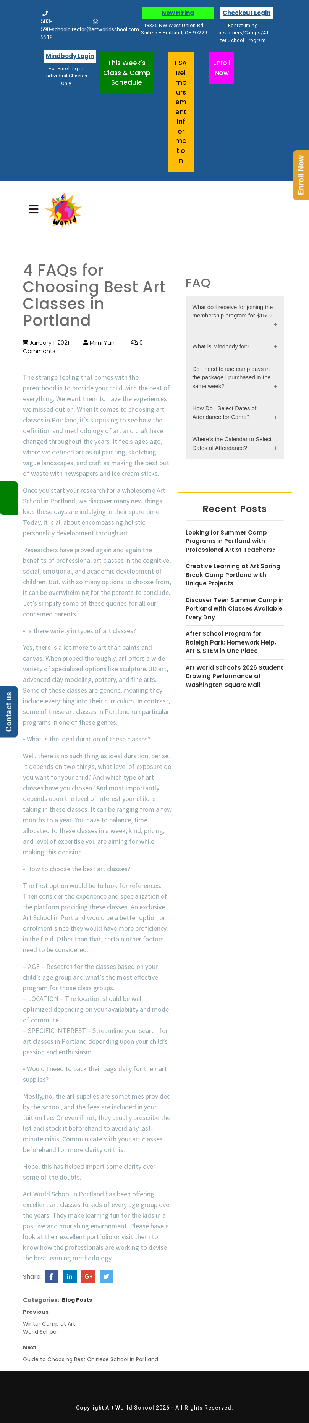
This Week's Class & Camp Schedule (126, 72)
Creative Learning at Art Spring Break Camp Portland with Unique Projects (233, 574)
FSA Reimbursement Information (181, 111)
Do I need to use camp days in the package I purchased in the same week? (232, 377)
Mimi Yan (99, 342)
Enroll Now (221, 67)
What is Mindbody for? (221, 346)
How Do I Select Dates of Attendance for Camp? (225, 412)
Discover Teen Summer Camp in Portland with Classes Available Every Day (235, 608)
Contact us (8, 711)
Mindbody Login (70, 56)
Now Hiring (178, 13)
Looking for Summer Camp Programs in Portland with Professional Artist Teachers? (231, 541)
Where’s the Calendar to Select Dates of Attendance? (232, 443)
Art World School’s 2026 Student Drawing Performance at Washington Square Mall (234, 676)
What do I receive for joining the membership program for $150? (233, 311)
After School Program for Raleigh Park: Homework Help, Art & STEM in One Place (231, 642)
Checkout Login (246, 13)
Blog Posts (77, 1300)
